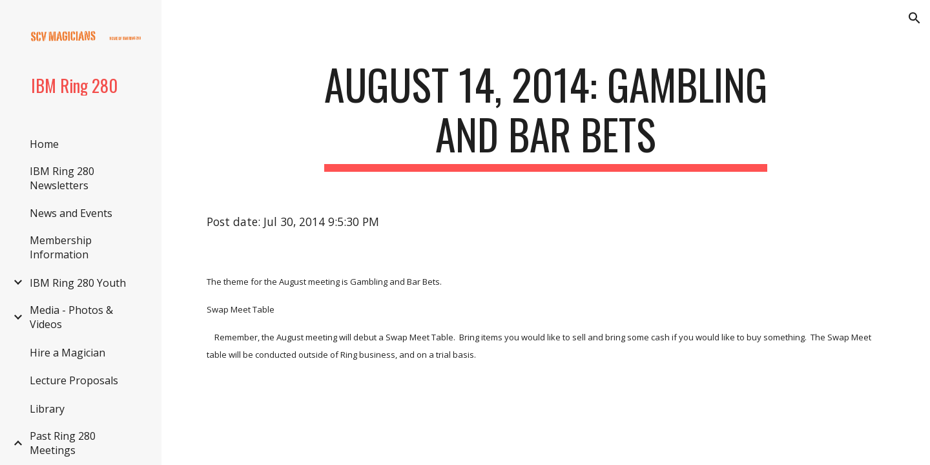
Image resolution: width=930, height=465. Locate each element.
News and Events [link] (71, 213)
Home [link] (44, 144)
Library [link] (47, 409)
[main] (545, 115)
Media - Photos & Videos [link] (71, 317)
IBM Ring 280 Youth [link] (78, 283)
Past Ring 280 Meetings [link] (63, 443)
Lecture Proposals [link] (74, 380)
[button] (914, 18)
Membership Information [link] (61, 247)
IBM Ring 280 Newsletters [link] (62, 178)
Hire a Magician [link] (67, 353)
